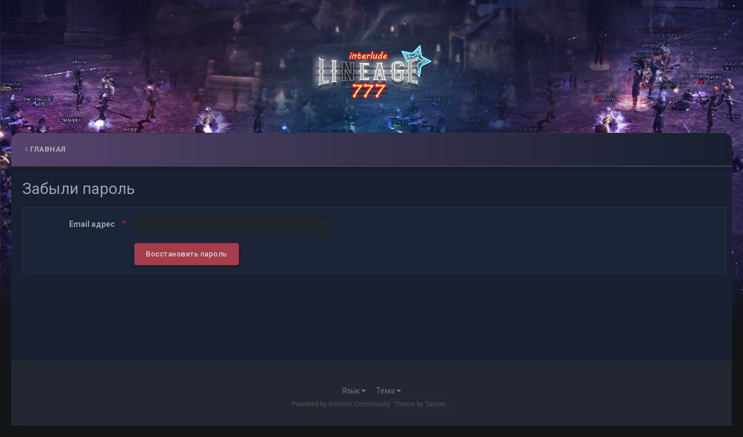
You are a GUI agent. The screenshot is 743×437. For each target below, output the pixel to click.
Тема (388, 390)
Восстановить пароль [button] (186, 254)
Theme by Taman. (420, 404)
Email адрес (92, 224)
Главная (45, 149)
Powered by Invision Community (341, 404)
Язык (354, 390)
